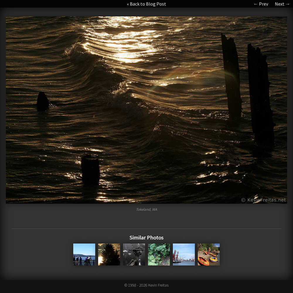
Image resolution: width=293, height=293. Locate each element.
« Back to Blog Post (146, 4)
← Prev (260, 4)
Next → (282, 4)
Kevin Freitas (158, 285)
